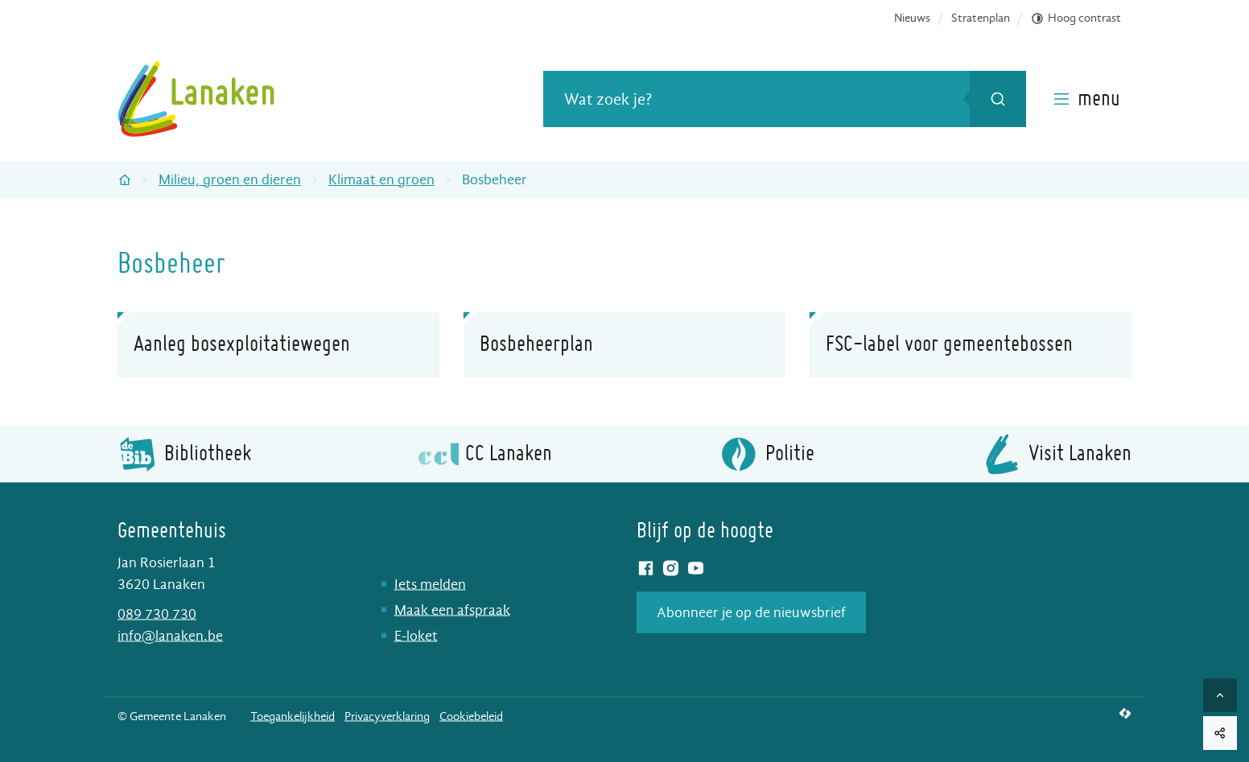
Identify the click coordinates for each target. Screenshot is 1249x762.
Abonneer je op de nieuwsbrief (751, 611)
